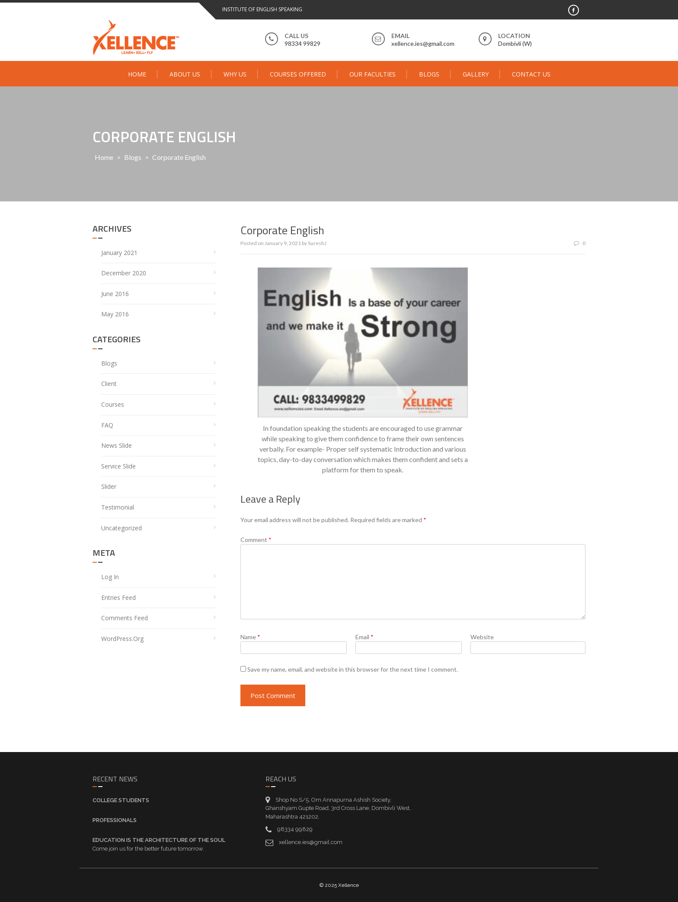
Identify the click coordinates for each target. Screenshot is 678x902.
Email (364, 637)
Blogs (429, 74)
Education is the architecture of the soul (159, 840)
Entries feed (118, 597)
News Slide (116, 445)
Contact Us (531, 74)
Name (250, 637)
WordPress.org (122, 638)
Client (109, 383)
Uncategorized (121, 528)
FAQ (107, 425)
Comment (256, 539)
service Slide (118, 466)
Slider (108, 486)
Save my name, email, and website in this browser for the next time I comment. (352, 669)
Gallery (476, 74)
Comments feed (124, 618)
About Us (185, 74)
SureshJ (317, 243)
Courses (112, 404)
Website (482, 637)
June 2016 (115, 294)
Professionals (115, 820)
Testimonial (117, 507)
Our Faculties (372, 74)
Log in (110, 577)
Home (137, 74)
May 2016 (115, 314)
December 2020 (123, 273)
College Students (121, 800)
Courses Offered (298, 74)
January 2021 (119, 253)
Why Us (235, 74)
